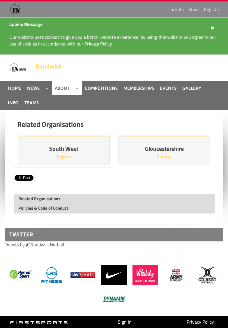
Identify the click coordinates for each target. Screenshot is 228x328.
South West (63, 148)
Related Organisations (39, 198)
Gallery (191, 88)
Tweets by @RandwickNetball (34, 244)
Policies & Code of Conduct (43, 208)
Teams (31, 103)
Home (14, 88)
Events (168, 88)
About (62, 88)
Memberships (138, 88)
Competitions (101, 88)
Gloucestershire (164, 148)
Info (13, 103)
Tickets (177, 9)
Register (212, 9)
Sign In (125, 321)
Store (193, 9)
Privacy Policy (200, 321)
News (33, 88)
